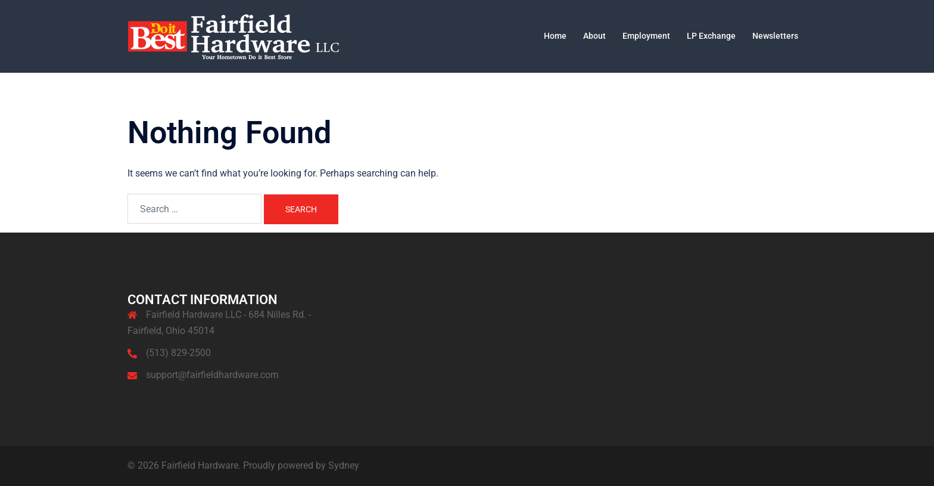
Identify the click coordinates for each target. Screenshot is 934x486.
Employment (646, 36)
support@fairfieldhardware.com (212, 374)
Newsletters (775, 36)
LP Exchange (711, 36)
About (594, 36)
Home (555, 36)
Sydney (343, 465)
